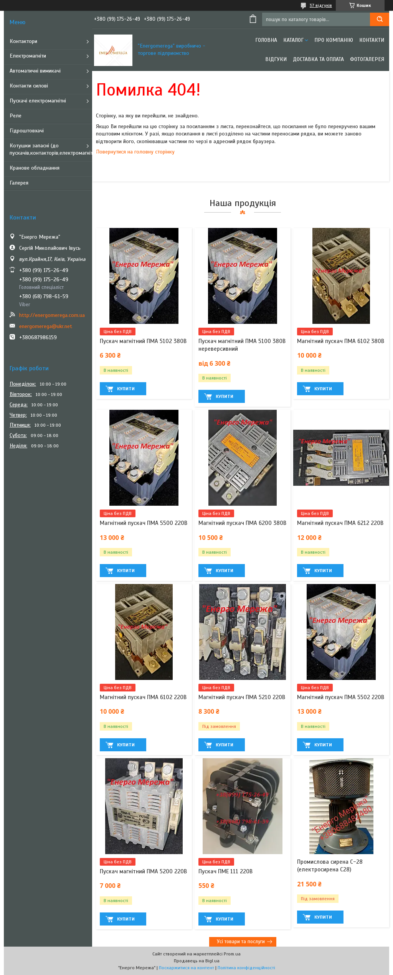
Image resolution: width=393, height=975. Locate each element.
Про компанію (333, 40)
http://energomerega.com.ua (52, 315)
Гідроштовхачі (27, 130)
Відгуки (276, 59)
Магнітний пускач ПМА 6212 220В (340, 523)
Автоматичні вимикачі (35, 71)
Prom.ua (232, 954)
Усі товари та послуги (241, 942)
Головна (266, 40)
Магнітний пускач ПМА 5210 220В (241, 697)
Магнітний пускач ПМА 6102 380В (340, 341)
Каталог (293, 40)
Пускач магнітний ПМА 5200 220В (143, 871)
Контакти (371, 40)
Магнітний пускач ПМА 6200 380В (242, 523)
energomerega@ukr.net (45, 326)
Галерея (19, 183)
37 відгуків (321, 5)
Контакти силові (29, 85)
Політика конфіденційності (246, 967)
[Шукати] (379, 19)
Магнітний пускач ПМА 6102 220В (143, 697)
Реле (15, 115)
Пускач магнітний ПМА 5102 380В (143, 341)
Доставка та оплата (318, 59)
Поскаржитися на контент (186, 967)
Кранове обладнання (34, 168)
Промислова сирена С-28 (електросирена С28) (330, 865)
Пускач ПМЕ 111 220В (225, 871)
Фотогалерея (367, 59)
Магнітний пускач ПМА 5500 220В (143, 523)
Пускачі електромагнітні (38, 100)
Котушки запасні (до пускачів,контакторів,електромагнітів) (51, 149)
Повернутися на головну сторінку (135, 151)
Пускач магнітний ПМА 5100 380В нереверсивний (242, 345)
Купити (126, 388)
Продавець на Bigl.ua (197, 960)
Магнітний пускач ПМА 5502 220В (340, 697)
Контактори (23, 41)
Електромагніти (28, 56)
